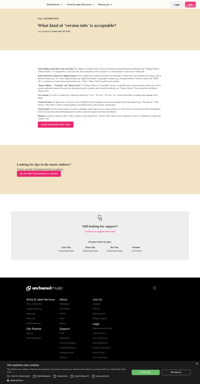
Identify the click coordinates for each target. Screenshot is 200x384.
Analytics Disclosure (101, 348)
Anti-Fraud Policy (100, 357)
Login (177, 4)
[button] (67, 380)
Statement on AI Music (102, 328)
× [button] (197, 364)
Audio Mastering (33, 323)
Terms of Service (100, 338)
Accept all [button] (146, 372)
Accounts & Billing (67, 343)
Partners (96, 309)
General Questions (68, 348)
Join (190, 4)
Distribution (65, 338)
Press (62, 318)
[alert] (100, 372)
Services (63, 357)
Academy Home (67, 352)
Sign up (29, 333)
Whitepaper (65, 304)
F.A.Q (62, 333)
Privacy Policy (98, 352)
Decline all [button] (176, 372)
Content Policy (99, 333)
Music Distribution (34, 304)
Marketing (30, 318)
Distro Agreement (100, 343)
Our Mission (65, 309)
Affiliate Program (100, 318)
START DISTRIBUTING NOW (56, 125)
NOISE (63, 313)
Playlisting (30, 313)
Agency (63, 323)
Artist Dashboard (33, 338)
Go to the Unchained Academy (39, 174)
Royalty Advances (34, 309)
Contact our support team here (100, 231)
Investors (97, 304)
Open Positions (99, 313)
